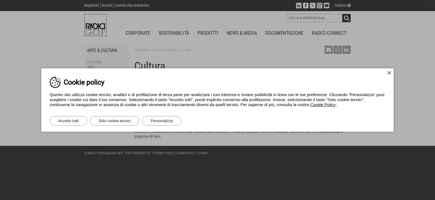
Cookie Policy (322, 104)
